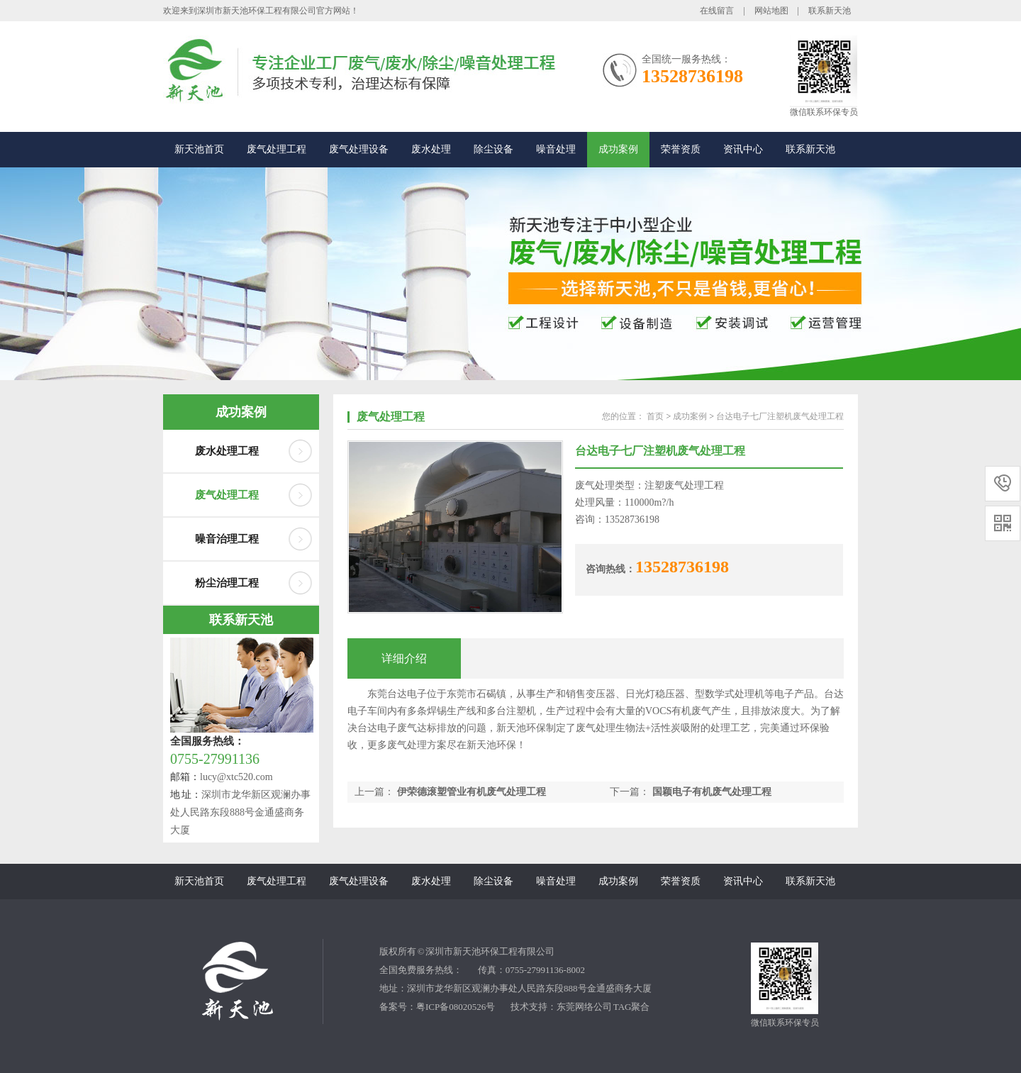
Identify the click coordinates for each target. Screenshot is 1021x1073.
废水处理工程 (227, 451)
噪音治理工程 (227, 539)
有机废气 (691, 711)
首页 (655, 416)
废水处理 (431, 149)
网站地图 (771, 10)
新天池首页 (199, 149)
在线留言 (717, 10)
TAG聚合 (631, 1006)
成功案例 (618, 149)
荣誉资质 (681, 149)
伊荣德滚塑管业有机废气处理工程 (471, 791)
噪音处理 (556, 149)
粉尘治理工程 (227, 583)
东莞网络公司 (584, 1006)
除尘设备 (493, 149)
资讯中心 (743, 149)
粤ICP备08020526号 (455, 1006)
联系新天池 (829, 10)
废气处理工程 (276, 149)
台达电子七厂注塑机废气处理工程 (780, 416)
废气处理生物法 (610, 728)
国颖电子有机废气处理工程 (711, 791)
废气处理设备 (359, 149)
